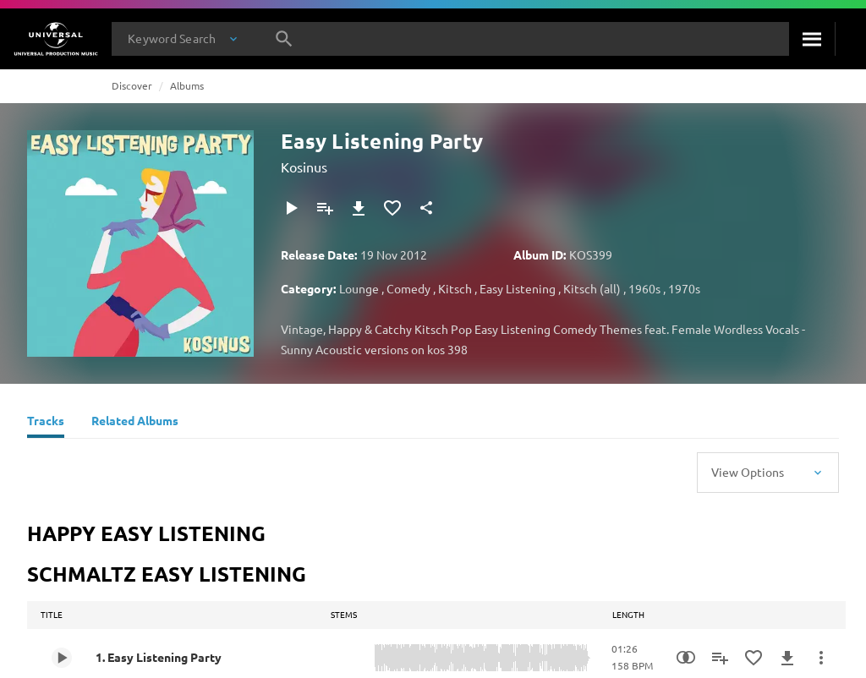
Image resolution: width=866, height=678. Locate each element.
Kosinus (304, 166)
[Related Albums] (134, 423)
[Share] (426, 208)
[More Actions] (821, 658)
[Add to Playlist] (325, 208)
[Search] (812, 38)
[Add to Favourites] (392, 208)
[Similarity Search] (686, 658)
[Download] (358, 208)
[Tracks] (45, 423)
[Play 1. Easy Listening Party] (61, 657)
